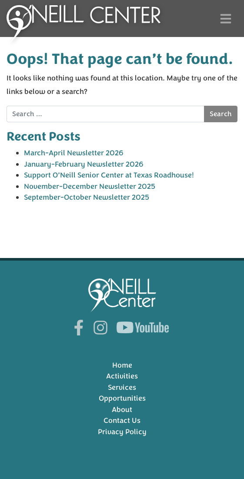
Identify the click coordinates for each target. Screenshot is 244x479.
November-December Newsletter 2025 (89, 186)
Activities (122, 376)
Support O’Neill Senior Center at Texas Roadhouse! (109, 175)
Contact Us (122, 420)
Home (122, 365)
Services (122, 387)
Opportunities (122, 398)
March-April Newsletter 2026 (74, 153)
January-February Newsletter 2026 (84, 164)
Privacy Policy (122, 432)
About (122, 410)
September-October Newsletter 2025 (86, 197)
